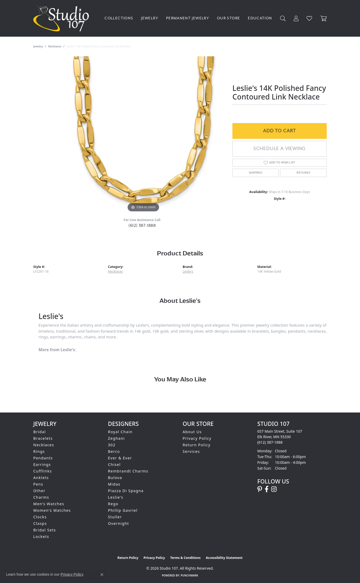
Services (191, 451)
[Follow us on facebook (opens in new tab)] (267, 489)
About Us (192, 431)
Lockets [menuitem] (41, 536)
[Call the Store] (270, 442)
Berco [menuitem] (114, 451)
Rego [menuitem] (113, 503)
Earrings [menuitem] (42, 464)
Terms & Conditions (185, 558)
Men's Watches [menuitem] (48, 503)
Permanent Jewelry (187, 18)
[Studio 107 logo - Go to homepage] (62, 18)
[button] (283, 18)
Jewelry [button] (149, 18)
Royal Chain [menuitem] (120, 431)
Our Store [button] (228, 18)
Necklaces (55, 46)
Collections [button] (119, 18)
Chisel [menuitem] (114, 464)
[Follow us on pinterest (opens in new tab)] (259, 489)
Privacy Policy (197, 438)
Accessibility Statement (224, 558)
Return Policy (197, 444)
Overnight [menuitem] (118, 523)
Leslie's (188, 271)
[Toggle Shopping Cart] (323, 18)
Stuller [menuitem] (115, 516)
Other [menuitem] (39, 490)
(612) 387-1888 (142, 225)
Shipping (255, 172)
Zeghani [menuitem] (116, 438)
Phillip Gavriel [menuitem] (123, 510)
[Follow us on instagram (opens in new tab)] (274, 489)
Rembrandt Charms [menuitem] (128, 471)
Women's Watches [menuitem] (52, 510)
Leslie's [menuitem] (115, 497)
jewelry (38, 46)
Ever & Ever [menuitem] (120, 457)
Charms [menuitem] (41, 497)
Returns (303, 172)
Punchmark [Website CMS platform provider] (189, 575)
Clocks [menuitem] (40, 516)
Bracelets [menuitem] (43, 438)
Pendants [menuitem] (43, 457)
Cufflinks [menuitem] (42, 471)
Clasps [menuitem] (40, 523)
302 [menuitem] (112, 444)
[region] (143, 134)
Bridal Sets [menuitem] (44, 529)
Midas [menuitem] (114, 484)
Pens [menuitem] (38, 484)
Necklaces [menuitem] (43, 444)
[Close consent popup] (101, 574)
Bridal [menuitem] (39, 431)
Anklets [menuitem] (41, 477)
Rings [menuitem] (39, 451)
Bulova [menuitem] (115, 477)
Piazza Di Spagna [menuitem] (126, 490)
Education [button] (260, 18)
